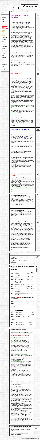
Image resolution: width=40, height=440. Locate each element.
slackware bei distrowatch (16, 434)
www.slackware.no (20, 303)
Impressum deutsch (4, 69)
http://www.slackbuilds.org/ (17, 386)
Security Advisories (4, 16)
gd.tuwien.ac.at (19, 312)
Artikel (12, 65)
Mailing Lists (4, 64)
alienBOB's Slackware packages (18, 337)
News (3, 12)
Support (3, 59)
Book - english (4, 21)
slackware (18, 430)
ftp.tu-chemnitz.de (19, 279)
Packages (3, 48)
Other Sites (4, 57)
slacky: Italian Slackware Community (19, 354)
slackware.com (14, 258)
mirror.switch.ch (20, 322)
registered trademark (29, 438)
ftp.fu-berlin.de (18, 286)
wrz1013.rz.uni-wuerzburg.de (18, 282)
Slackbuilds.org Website (16, 112)
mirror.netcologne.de (19, 284)
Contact (3, 61)
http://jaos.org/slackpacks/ (16, 360)
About (3, 66)
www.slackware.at (20, 316)
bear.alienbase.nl (19, 301)
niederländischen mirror (16, 341)
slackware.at (13, 262)
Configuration (4, 46)
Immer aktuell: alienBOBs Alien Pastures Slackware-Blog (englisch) (5, 26)
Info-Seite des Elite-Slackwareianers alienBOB (23, 122)
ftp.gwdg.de (17, 288)
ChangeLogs (4, 50)
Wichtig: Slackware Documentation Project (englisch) (5, 33)
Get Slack (4, 39)
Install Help (4, 44)
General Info (4, 37)
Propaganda (4, 52)
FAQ (3, 19)
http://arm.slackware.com (19, 152)
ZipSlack (3, 41)
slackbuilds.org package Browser (21, 420)
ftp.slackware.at (19, 310)
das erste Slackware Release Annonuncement (20, 27)
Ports (3, 55)
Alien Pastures (17, 350)
